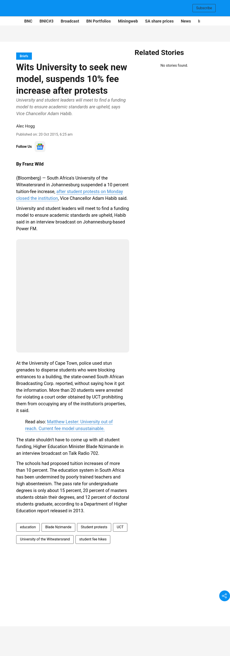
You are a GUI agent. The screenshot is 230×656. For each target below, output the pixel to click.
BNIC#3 (46, 21)
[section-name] (24, 56)
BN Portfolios (98, 21)
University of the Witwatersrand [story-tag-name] (45, 539)
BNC (28, 21)
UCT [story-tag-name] (120, 527)
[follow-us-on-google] (40, 146)
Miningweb (128, 21)
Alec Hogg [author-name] (25, 126)
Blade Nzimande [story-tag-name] (58, 527)
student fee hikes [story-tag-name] (93, 539)
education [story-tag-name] (28, 527)
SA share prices (159, 21)
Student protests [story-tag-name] (94, 527)
